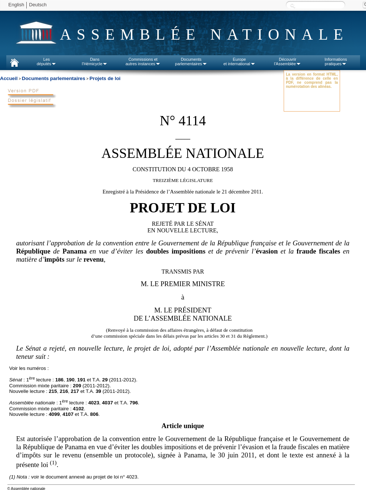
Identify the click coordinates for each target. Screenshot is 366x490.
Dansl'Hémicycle (95, 61)
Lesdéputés (46, 61)
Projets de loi (105, 78)
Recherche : (293, 5)
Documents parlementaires (53, 78)
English (16, 4)
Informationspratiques (335, 61)
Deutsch (38, 4)
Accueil (8, 78)
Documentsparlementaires (191, 61)
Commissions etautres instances (142, 61)
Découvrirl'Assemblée (287, 61)
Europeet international (239, 61)
